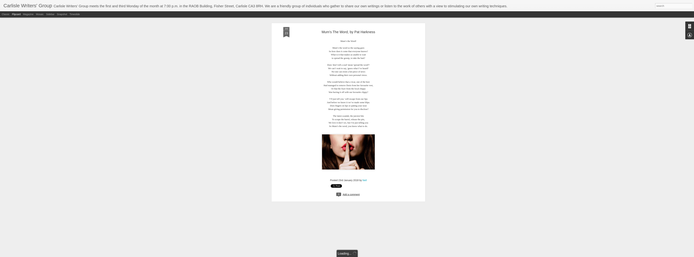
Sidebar (50, 14)
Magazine (28, 14)
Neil (364, 77)
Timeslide (75, 14)
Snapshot (62, 14)
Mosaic (40, 14)
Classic (6, 14)
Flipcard (16, 14)
